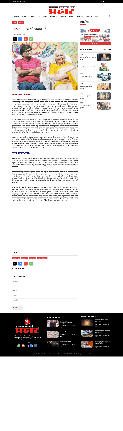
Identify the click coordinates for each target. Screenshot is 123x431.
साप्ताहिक (21, 49)
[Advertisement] (61, 17)
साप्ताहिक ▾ (63, 43)
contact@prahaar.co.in (30, 416)
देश (39, 43)
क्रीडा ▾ (45, 43)
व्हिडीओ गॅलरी (79, 43)
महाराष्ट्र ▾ (33, 43)
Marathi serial (32, 332)
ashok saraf (24, 332)
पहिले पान (16, 43)
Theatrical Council (42, 332)
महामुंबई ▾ (24, 43)
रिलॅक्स (14, 49)
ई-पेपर (96, 43)
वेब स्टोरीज (89, 43)
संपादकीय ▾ (53, 43)
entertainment (16, 332)
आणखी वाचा (107, 76)
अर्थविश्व (71, 43)
